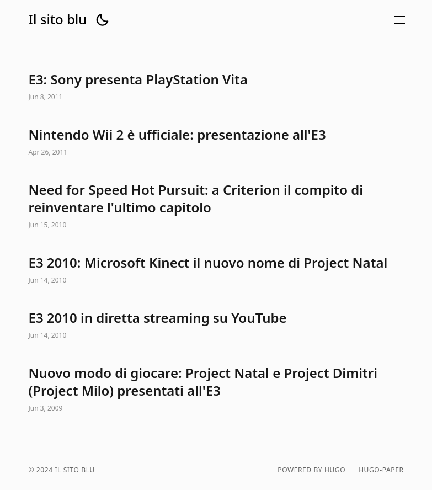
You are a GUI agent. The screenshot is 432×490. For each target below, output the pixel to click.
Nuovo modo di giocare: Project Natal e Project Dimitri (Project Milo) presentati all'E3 (216, 389)
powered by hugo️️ (311, 470)
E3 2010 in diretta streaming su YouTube (216, 325)
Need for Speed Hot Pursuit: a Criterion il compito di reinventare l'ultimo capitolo (216, 206)
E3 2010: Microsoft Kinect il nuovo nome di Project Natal (216, 270)
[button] (102, 19)
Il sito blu (58, 19)
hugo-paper (381, 470)
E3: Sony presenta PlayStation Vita (216, 87)
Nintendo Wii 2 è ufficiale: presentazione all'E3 (216, 142)
